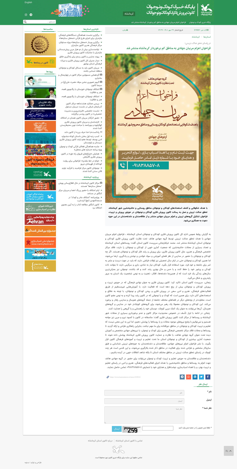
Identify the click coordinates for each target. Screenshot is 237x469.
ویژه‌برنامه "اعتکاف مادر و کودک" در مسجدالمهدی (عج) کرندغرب (85, 199)
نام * (209, 391)
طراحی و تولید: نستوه (33, 462)
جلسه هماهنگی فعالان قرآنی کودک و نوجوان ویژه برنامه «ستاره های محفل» (81, 148)
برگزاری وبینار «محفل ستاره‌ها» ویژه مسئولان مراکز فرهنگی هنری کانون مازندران (80, 44)
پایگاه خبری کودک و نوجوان (200, 22)
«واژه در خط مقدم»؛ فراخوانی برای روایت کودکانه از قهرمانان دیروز (82, 162)
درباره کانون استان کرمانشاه (100, 440)
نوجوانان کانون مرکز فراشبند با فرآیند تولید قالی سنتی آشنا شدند (82, 170)
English (28, 2)
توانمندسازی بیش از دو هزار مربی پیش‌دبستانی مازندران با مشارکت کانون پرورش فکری (80, 51)
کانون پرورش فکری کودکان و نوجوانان (173, 10)
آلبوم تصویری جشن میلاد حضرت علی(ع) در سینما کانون (81, 84)
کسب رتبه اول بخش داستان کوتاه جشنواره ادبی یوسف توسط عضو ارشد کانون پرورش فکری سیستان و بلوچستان (81, 139)
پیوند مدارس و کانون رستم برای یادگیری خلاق (79, 56)
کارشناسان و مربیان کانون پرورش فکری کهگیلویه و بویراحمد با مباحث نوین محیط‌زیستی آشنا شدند (81, 125)
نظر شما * (206, 408)
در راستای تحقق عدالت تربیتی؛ (198, 43)
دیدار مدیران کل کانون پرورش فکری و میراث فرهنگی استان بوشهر (81, 62)
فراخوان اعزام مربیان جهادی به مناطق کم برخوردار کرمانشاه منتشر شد (158, 22)
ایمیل (208, 400)
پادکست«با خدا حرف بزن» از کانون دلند (81, 132)
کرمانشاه (196, 37)
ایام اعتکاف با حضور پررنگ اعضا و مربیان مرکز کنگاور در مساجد (80, 192)
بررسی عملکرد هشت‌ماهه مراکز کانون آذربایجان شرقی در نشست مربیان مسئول (83, 105)
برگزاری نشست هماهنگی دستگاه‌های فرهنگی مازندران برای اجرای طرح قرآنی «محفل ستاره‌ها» (80, 37)
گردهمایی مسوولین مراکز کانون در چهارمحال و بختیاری (80, 76)
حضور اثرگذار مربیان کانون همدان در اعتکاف (79, 118)
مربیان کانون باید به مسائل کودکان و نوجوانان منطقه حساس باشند (80, 69)
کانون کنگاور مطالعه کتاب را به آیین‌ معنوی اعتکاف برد (81, 206)
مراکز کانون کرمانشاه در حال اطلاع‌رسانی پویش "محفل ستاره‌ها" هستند (80, 185)
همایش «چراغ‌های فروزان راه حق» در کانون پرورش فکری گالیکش (81, 155)
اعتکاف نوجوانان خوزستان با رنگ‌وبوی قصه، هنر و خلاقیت (81, 91)
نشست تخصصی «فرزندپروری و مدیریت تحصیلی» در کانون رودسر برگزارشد (83, 112)
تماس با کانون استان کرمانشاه (129, 440)
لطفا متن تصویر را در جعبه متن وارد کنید (195, 427)
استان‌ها (207, 37)
